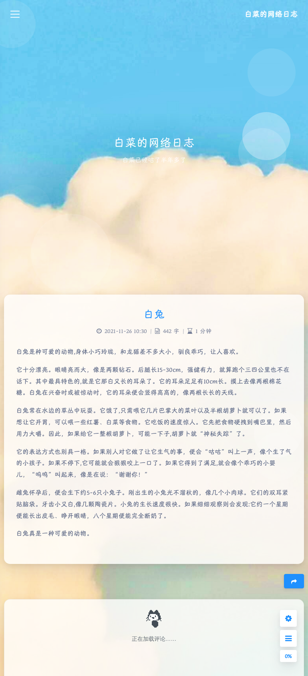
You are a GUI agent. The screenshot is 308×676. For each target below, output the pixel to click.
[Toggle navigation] (15, 14)
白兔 (154, 314)
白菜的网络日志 (271, 14)
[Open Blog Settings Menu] (288, 618)
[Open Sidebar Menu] (288, 638)
